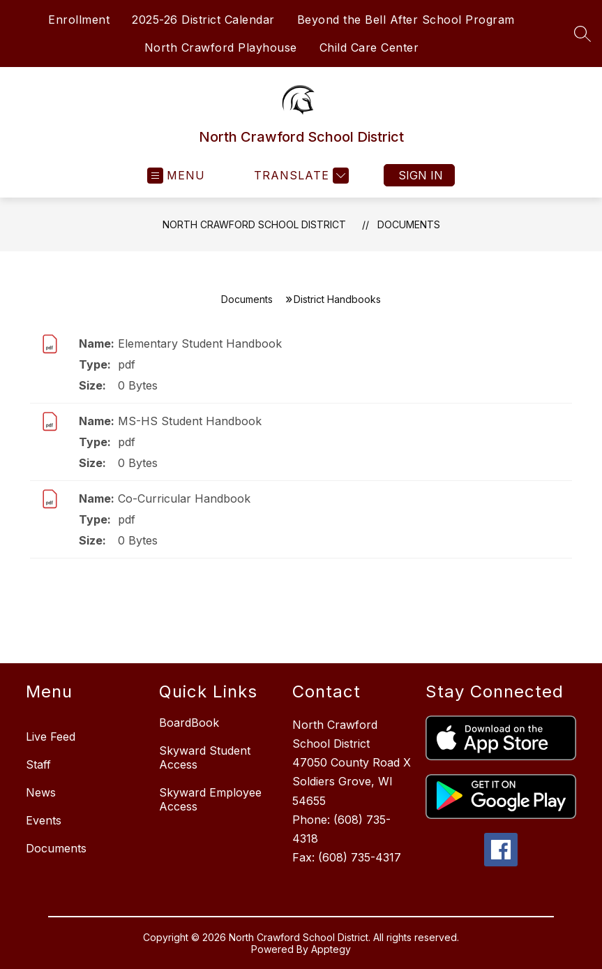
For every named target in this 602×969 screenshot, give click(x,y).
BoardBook (189, 723)
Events (43, 820)
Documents (408, 224)
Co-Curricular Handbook (184, 498)
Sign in (420, 175)
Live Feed (50, 737)
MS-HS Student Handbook (190, 421)
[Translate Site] (299, 175)
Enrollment (79, 20)
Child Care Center (369, 47)
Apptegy (331, 949)
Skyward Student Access (204, 757)
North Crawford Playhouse (220, 47)
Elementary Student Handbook (200, 343)
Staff (38, 764)
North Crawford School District (254, 224)
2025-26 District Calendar (203, 20)
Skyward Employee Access (210, 799)
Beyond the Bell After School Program (406, 20)
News (41, 792)
